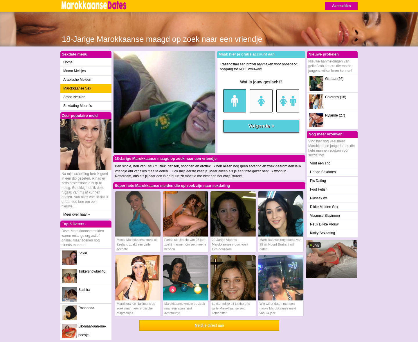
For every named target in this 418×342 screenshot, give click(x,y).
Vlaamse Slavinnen (325, 216)
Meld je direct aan (209, 325)
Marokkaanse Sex (77, 88)
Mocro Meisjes (74, 71)
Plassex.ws (318, 198)
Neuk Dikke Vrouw (324, 224)
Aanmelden (341, 6)
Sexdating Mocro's (77, 106)
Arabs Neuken (74, 97)
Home (68, 62)
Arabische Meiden (77, 80)
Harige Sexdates (323, 172)
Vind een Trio (320, 163)
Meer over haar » (76, 214)
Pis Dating (318, 181)
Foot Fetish (318, 189)
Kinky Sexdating (322, 233)
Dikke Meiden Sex (324, 207)
